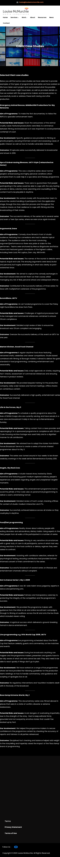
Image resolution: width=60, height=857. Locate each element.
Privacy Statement (13, 827)
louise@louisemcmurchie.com (31, 2)
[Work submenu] (26, 17)
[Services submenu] (18, 17)
